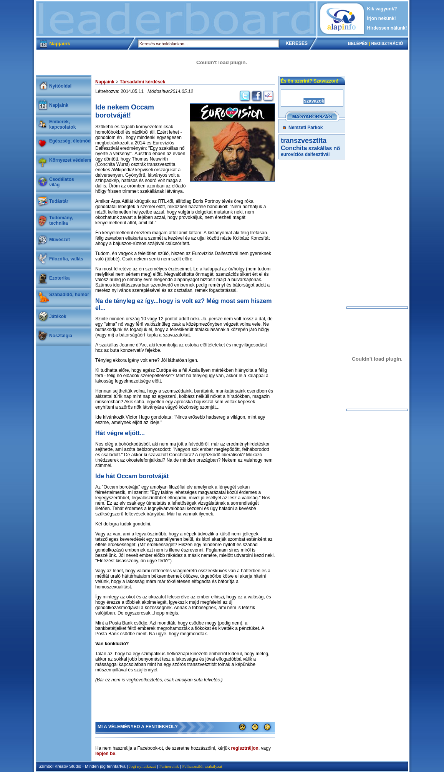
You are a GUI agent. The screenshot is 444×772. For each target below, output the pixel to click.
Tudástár (58, 201)
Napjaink (58, 105)
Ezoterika (59, 278)
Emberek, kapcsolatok (62, 124)
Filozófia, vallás (66, 259)
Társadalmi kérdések (143, 81)
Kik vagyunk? (382, 9)
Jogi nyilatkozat (142, 766)
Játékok (57, 316)
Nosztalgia (60, 335)
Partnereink (169, 766)
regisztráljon (244, 748)
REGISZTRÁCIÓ (387, 43)
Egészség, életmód (70, 141)
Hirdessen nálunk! (387, 28)
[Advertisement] (176, 19)
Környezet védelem (70, 160)
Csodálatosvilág (61, 182)
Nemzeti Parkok (305, 127)
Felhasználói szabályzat (202, 766)
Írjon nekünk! (381, 18)
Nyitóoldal (60, 86)
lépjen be (105, 753)
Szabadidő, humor (69, 294)
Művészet (59, 239)
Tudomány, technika (61, 220)
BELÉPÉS (358, 43)
